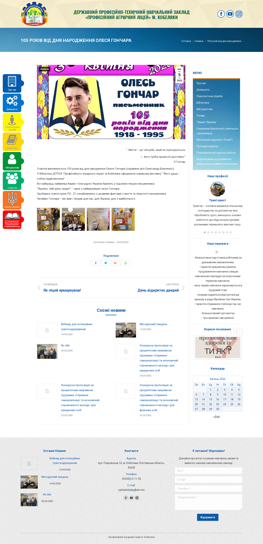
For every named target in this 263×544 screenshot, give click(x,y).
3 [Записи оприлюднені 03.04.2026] (224, 389)
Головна (186, 41)
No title (65, 345)
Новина (199, 41)
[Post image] (47, 330)
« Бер (216, 416)
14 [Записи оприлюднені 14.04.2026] (203, 399)
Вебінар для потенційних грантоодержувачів (76, 327)
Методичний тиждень (153, 324)
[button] (205, 232)
